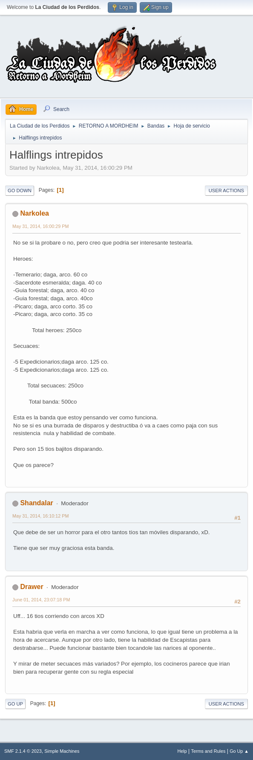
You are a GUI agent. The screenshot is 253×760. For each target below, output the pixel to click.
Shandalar (36, 503)
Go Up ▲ (239, 751)
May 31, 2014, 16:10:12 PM (40, 515)
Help (182, 751)
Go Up (15, 703)
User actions (226, 190)
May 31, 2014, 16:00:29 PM (40, 226)
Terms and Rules (208, 751)
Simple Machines (61, 751)
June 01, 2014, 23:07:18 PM (41, 599)
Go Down (20, 190)
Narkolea (34, 213)
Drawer (31, 586)
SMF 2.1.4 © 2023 (23, 751)
